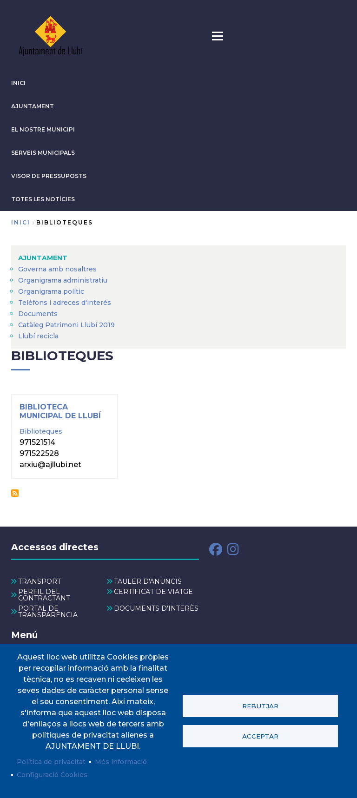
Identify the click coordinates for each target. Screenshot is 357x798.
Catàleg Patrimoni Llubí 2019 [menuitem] (66, 325)
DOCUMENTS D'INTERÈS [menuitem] (156, 608)
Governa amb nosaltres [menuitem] (57, 269)
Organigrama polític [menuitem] (51, 291)
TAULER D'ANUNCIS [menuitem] (148, 581)
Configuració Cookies (52, 775)
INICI (18, 82)
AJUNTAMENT (32, 106)
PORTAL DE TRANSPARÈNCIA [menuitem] (48, 611)
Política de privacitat (51, 762)
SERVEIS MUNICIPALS (43, 152)
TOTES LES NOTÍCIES (43, 199)
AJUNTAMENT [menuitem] (42, 258)
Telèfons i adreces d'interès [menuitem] (64, 302)
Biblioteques (41, 431)
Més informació (121, 762)
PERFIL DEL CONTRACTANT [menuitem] (44, 594)
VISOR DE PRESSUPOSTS (48, 175)
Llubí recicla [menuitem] (38, 336)
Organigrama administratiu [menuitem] (62, 280)
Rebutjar (260, 706)
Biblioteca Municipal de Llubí (60, 411)
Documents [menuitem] (38, 314)
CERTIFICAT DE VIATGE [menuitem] (153, 591)
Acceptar (260, 736)
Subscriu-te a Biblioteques (15, 493)
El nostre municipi (43, 129)
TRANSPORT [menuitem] (39, 581)
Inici (20, 222)
